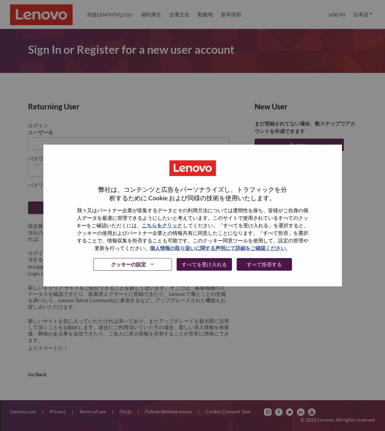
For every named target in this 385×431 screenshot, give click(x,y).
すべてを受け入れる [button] (204, 264)
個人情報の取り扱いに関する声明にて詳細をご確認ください (218, 248)
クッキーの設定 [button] (128, 264)
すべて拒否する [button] (264, 264)
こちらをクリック (162, 225)
